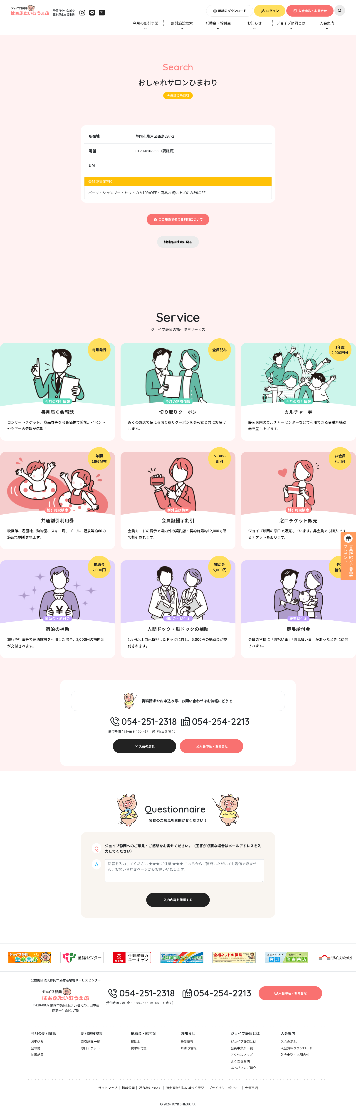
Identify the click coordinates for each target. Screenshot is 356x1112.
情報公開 (128, 1087)
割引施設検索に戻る (178, 242)
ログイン (270, 10)
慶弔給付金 (139, 1048)
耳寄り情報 (189, 1048)
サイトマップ (107, 1087)
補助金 (135, 1041)
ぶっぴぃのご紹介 (243, 1067)
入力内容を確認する (178, 899)
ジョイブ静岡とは (243, 1041)
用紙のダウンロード (230, 10)
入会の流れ (144, 746)
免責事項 (251, 1087)
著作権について (150, 1087)
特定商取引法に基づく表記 (185, 1087)
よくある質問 (240, 1061)
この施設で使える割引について (178, 219)
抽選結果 (37, 1054)
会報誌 (35, 1048)
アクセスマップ (242, 1054)
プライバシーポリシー (224, 1087)
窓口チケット (90, 1048)
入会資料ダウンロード (296, 1048)
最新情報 (187, 1041)
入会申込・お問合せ (310, 10)
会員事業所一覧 (242, 1048)
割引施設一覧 (90, 1041)
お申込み (37, 1041)
